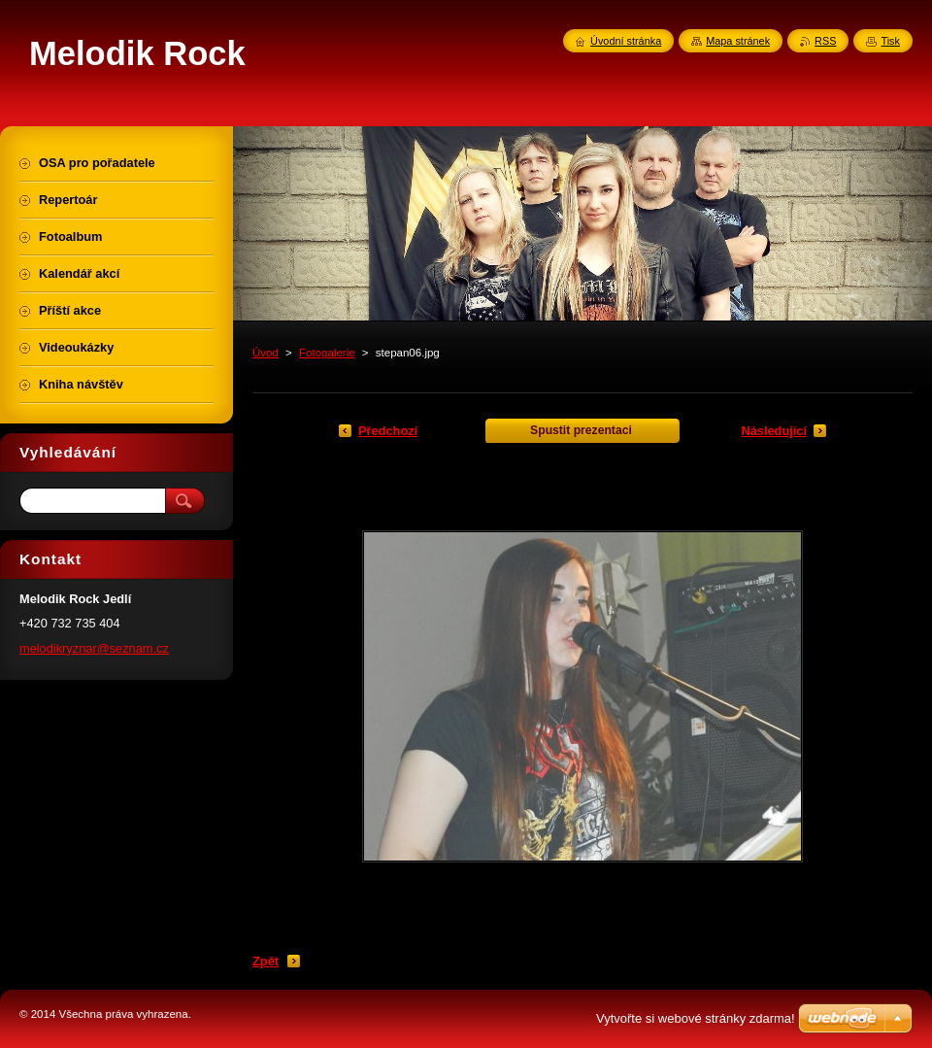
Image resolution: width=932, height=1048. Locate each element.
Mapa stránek (738, 41)
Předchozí (387, 430)
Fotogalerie (327, 352)
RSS (825, 41)
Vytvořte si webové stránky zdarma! (695, 1018)
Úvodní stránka (625, 41)
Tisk (890, 41)
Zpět (265, 961)
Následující (774, 430)
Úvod (265, 352)
